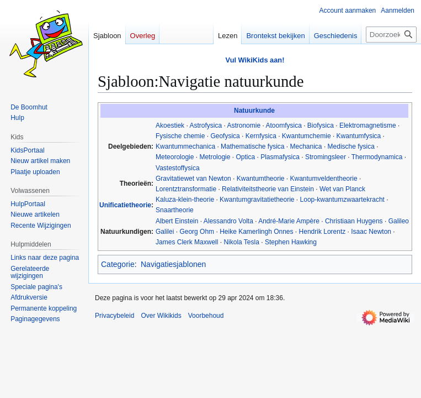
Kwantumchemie (306, 136)
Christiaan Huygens (354, 221)
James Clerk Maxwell (187, 242)
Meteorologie (175, 157)
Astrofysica (205, 125)
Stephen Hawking (291, 242)
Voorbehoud (206, 316)
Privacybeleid (114, 316)
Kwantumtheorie (261, 178)
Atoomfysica (283, 125)
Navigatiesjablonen (173, 264)
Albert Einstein (177, 221)
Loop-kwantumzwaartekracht (342, 199)
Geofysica (224, 136)
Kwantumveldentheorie (324, 178)
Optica (245, 157)
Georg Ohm (196, 231)
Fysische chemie (180, 136)
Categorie (118, 264)
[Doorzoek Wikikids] (391, 35)
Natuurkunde (254, 110)
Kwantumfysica (359, 136)
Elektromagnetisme (367, 125)
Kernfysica (261, 136)
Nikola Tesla (241, 242)
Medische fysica (351, 146)
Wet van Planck (342, 189)
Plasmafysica (280, 157)
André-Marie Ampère (288, 221)
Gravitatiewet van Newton (193, 178)
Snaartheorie (175, 210)
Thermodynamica (377, 157)
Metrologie (214, 157)
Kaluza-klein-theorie (185, 199)
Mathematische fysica (252, 146)
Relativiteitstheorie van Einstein (268, 189)
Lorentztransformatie (186, 189)
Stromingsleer (325, 157)
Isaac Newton (371, 231)
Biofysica (320, 125)
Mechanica (306, 146)
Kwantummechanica (185, 146)
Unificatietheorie (125, 205)
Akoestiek (170, 125)
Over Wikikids (161, 316)
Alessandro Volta (228, 221)
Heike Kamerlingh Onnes (256, 231)
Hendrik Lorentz (322, 231)
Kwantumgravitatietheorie (257, 199)
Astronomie (243, 125)
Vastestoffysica (178, 168)
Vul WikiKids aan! (255, 60)
